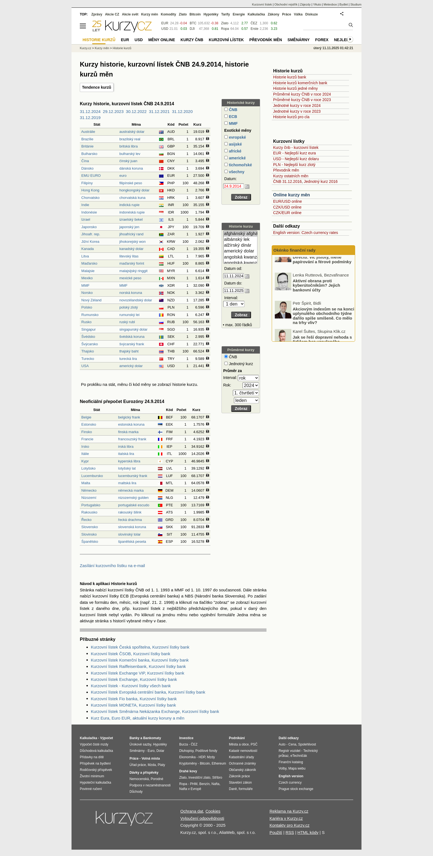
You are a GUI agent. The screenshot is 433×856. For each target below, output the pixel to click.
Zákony (273, 14)
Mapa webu (296, 768)
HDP (202, 757)
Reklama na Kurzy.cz (289, 811)
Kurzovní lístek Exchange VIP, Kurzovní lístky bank (137, 673)
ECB (232, 116)
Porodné (157, 779)
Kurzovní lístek (262, 4)
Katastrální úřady (241, 757)
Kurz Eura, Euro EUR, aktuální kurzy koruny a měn (137, 718)
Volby (282, 768)
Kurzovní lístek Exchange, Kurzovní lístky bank (134, 679)
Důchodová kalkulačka (96, 751)
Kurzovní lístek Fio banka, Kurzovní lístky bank (134, 698)
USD (164, 29)
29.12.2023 (113, 111)
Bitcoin (195, 14)
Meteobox (330, 4)
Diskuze (311, 14)
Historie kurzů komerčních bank (300, 83)
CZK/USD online (287, 207)
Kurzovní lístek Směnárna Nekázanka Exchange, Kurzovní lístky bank (155, 711)
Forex (321, 40)
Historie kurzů (122, 48)
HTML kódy (307, 832)
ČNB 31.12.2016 (287, 181)
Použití (276, 832)
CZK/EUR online (287, 212)
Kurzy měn (149, 14)
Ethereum (219, 763)
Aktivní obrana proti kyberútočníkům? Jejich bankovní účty (316, 298)
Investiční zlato (199, 777)
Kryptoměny (188, 763)
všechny (236, 172)
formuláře (246, 789)
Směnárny (298, 40)
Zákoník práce (239, 776)
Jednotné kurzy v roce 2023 (297, 111)
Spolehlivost (307, 744)
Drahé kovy (188, 771)
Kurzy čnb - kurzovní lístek (295, 147)
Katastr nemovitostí (243, 751)
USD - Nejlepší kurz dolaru (296, 159)
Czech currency (290, 782)
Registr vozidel (289, 751)
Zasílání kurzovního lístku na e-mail (112, 565)
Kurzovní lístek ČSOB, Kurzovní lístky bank (130, 653)
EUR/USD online (287, 201)
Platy (161, 765)
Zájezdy (305, 4)
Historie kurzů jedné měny (295, 88)
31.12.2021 (159, 111)
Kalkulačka (256, 14)
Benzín (204, 784)
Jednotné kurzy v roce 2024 (297, 105)
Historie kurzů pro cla (291, 117)
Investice (186, 738)
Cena (292, 744)
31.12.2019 (90, 117)
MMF (233, 123)
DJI (192, 29)
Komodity (168, 14)
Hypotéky (211, 14)
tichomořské (240, 165)
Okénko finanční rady (294, 250)
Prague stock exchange (296, 789)
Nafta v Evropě (190, 789)
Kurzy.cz (85, 48)
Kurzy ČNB (192, 40)
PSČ (254, 744)
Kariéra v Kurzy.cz (286, 818)
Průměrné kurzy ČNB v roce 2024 (302, 94)
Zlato (224, 23)
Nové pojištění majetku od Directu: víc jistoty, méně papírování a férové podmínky (322, 270)
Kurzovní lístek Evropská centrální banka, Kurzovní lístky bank (148, 692)
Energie (239, 14)
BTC (193, 23)
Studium (355, 4)
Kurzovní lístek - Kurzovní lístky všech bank (131, 685)
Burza (183, 744)
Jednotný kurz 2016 (320, 181)
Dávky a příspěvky (144, 773)
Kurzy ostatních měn (290, 176)
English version (291, 776)
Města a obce (239, 744)
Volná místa (150, 758)
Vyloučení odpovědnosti (202, 818)
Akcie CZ (112, 14)
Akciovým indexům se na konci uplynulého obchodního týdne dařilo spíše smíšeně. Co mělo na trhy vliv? (323, 329)
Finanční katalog (291, 762)
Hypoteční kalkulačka (95, 782)
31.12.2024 (90, 111)
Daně (233, 789)
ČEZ (254, 23)
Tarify (225, 14)
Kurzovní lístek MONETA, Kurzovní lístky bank (133, 705)
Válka (298, 14)
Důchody (136, 792)
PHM (193, 784)
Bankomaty (152, 738)
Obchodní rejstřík (286, 4)
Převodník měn (286, 170)
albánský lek (240, 240)
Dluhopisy (186, 751)
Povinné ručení (91, 789)
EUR (164, 23)
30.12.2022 (136, 111)
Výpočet (106, 738)
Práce (286, 14)
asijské (235, 144)
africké (234, 151)
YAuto (317, 4)
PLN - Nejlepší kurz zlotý (294, 164)
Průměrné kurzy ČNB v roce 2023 (302, 100)
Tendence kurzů (96, 87)
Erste (254, 29)
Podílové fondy (206, 751)
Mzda (152, 765)
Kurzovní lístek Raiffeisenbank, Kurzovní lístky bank (138, 666)
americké (237, 158)
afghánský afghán (240, 234)
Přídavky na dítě (92, 757)
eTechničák (299, 756)
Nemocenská (139, 779)
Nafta (216, 784)
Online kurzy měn (291, 195)
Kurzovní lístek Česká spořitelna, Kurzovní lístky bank (140, 647)
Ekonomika (187, 757)
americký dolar (240, 251)
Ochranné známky (242, 763)
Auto (282, 744)
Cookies (212, 811)
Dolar (160, 751)
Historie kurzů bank (289, 77)
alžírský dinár (240, 245)
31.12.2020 (182, 111)
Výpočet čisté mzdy (94, 744)
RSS (290, 832)
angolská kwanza (240, 257)
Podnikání (237, 738)
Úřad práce (138, 765)
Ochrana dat (191, 811)
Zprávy (96, 14)
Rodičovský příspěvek (96, 770)
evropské (237, 137)
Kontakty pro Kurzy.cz (290, 825)
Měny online (161, 40)
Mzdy (211, 757)
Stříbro (217, 777)
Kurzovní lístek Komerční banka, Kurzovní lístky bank (140, 660)
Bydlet (343, 4)
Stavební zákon (240, 782)
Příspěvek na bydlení (95, 763)
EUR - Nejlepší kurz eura (294, 153)
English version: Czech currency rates (305, 232)
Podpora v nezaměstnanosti (150, 785)
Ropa (225, 29)
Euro (150, 751)
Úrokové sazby (140, 744)
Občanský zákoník (242, 770)
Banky (134, 738)
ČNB (232, 109)
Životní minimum (92, 776)
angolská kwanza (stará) (240, 263)
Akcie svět (130, 14)
